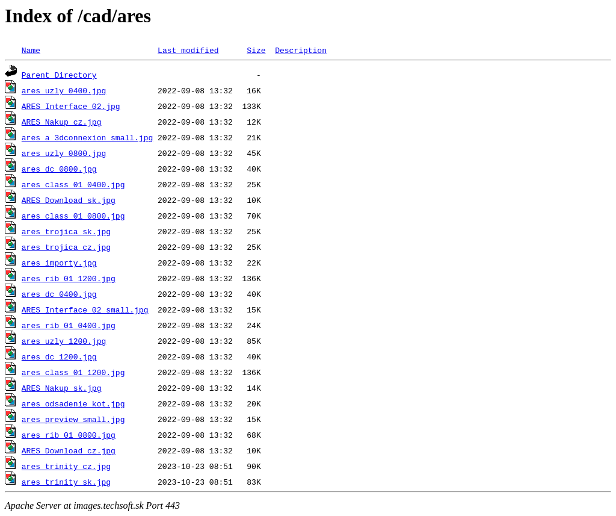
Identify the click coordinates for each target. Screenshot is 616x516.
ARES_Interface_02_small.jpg (85, 309)
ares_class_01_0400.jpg (73, 184)
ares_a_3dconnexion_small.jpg (87, 137)
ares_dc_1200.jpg (59, 356)
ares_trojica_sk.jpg (66, 231)
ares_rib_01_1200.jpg (69, 278)
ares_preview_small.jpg (73, 419)
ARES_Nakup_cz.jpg (62, 121)
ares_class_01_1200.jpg (73, 372)
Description (301, 50)
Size (256, 50)
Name (31, 50)
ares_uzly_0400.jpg (64, 90)
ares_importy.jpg (59, 262)
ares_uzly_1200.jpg (64, 340)
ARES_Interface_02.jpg (71, 106)
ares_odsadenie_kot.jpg (73, 403)
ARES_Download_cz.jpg (69, 450)
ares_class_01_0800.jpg (73, 215)
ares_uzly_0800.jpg (64, 153)
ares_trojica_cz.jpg (66, 246)
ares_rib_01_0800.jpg (69, 434)
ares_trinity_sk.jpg (66, 481)
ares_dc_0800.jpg (59, 168)
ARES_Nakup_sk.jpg (62, 387)
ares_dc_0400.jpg (59, 293)
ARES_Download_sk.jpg (69, 199)
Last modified (188, 50)
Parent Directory (59, 74)
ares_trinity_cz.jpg (66, 466)
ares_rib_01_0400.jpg (69, 325)
